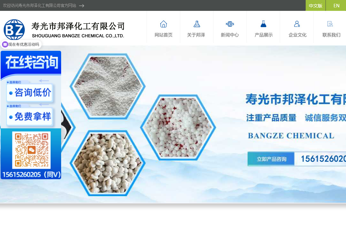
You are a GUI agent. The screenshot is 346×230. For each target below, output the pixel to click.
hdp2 (173, 124)
